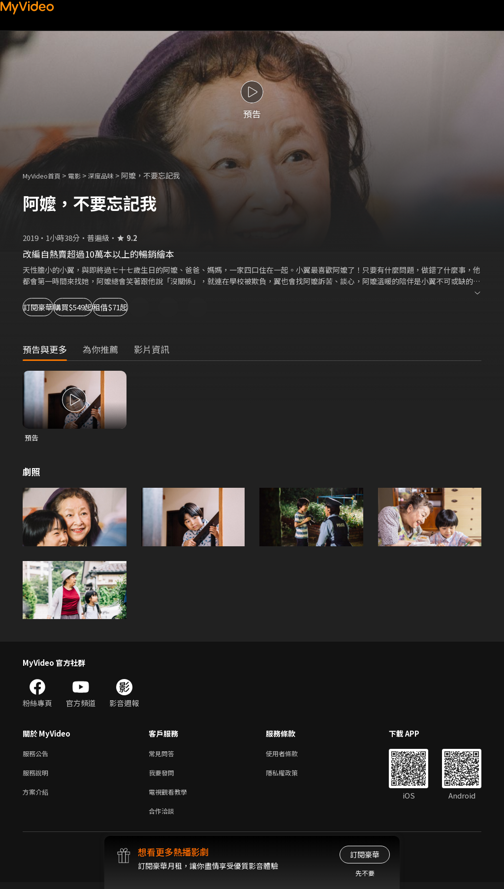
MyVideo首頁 (45, 175)
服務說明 (37, 775)
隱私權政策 (290, 775)
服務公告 (37, 755)
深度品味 (111, 175)
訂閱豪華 (49, 307)
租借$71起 (185, 307)
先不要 (365, 873)
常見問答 (163, 755)
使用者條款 (290, 755)
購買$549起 (116, 307)
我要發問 (163, 775)
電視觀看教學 (171, 796)
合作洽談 (163, 817)
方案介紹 (37, 796)
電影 (82, 175)
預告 (32, 438)
